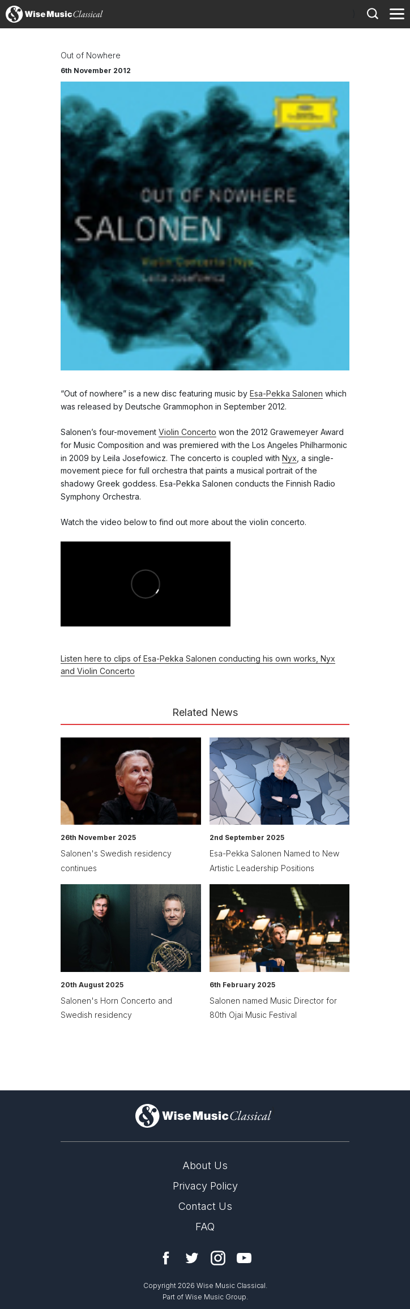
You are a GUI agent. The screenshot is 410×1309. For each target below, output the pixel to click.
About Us (205, 1165)
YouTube (244, 1258)
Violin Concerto (187, 432)
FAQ (205, 1227)
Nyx (289, 458)
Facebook (166, 1258)
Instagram (218, 1258)
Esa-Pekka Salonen (286, 393)
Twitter (192, 1258)
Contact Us (205, 1206)
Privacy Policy (205, 1186)
